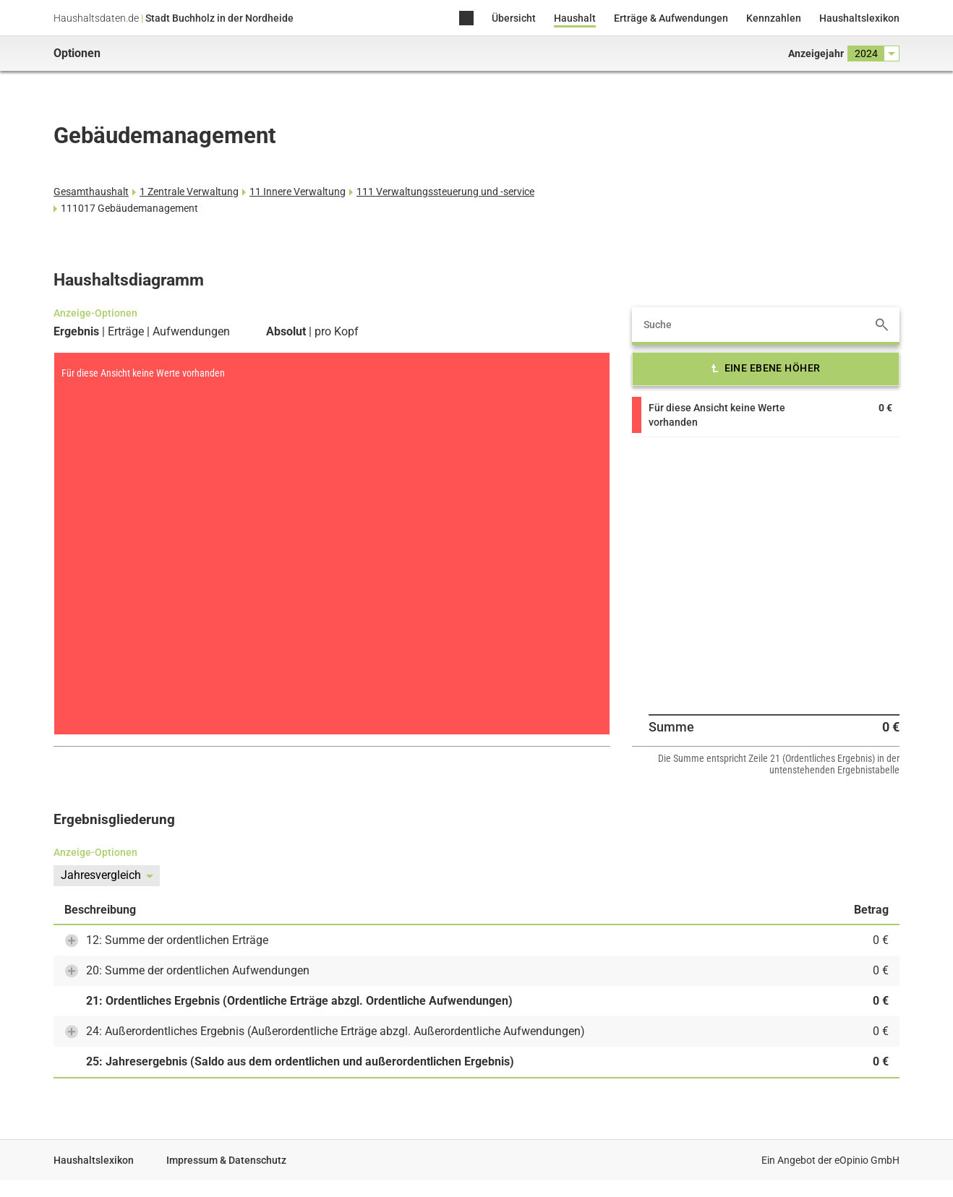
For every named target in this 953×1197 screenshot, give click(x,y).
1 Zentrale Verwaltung (189, 191)
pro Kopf (337, 332)
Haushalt (575, 18)
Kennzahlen (773, 18)
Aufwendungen (191, 332)
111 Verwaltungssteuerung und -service (445, 191)
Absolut (286, 332)
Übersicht (514, 18)
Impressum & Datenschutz (226, 1160)
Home (466, 19)
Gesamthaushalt (91, 191)
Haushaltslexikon (859, 18)
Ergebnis (76, 332)
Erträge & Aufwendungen (671, 18)
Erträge (126, 332)
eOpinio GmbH (866, 1160)
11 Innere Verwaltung (297, 191)
